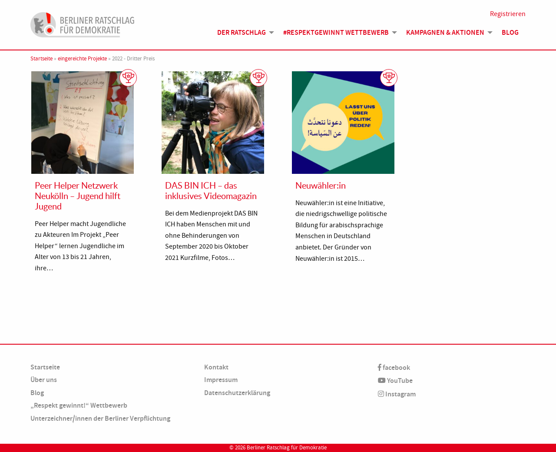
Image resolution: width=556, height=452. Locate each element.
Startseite (41, 58)
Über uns (43, 379)
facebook (394, 367)
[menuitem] (243, 32)
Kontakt (216, 367)
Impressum (221, 379)
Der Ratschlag (241, 32)
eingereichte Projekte (82, 58)
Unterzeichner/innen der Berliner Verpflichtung (100, 418)
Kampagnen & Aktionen (445, 32)
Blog (510, 32)
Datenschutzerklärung (237, 392)
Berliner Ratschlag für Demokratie (287, 447)
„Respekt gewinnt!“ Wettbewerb (78, 405)
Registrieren (508, 14)
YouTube (395, 380)
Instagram (397, 394)
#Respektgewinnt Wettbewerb (336, 32)
